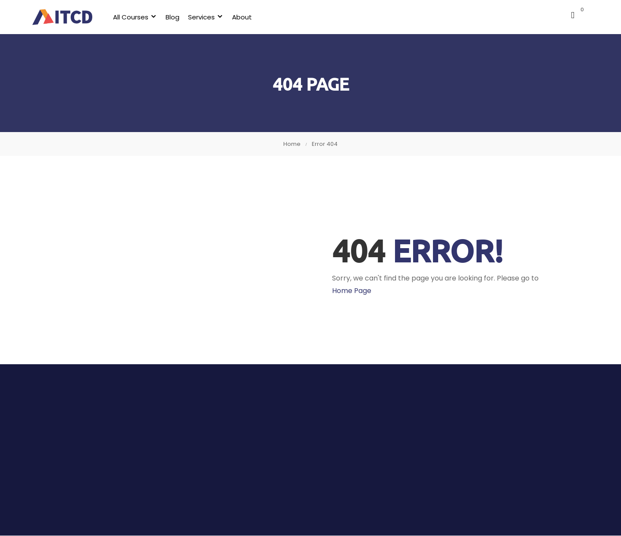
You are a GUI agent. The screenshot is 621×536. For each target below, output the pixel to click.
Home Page (351, 291)
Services (206, 17)
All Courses (135, 17)
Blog (177, 17)
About (247, 17)
